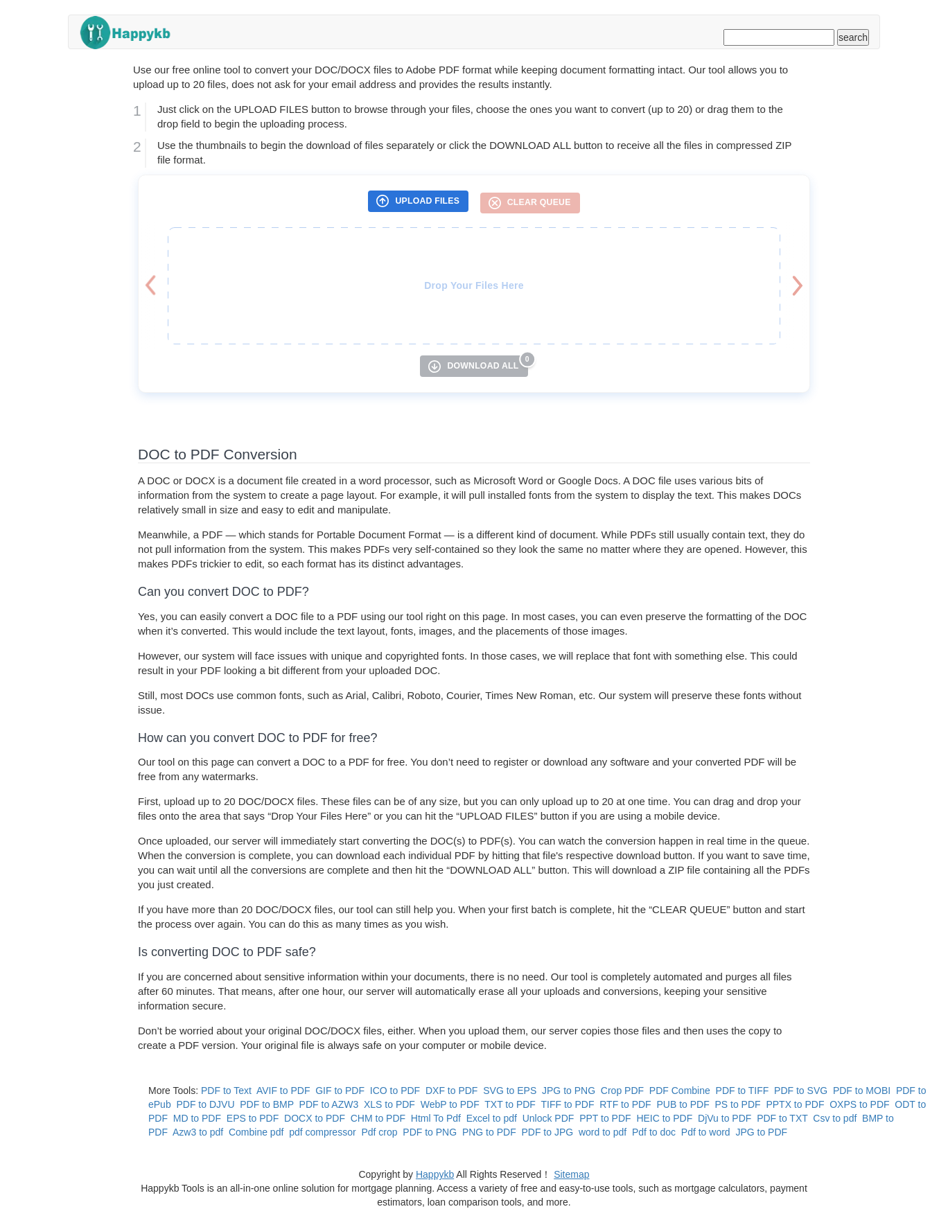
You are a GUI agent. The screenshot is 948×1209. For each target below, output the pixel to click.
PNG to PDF (489, 1132)
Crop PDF (622, 1090)
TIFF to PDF (567, 1104)
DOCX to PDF (314, 1118)
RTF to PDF (625, 1104)
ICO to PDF (395, 1090)
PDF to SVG (800, 1090)
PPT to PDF (605, 1118)
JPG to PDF (761, 1132)
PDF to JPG (547, 1132)
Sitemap (571, 1174)
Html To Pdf (436, 1118)
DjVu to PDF (724, 1118)
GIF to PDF (340, 1090)
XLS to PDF (389, 1104)
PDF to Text (226, 1090)
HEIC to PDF (664, 1118)
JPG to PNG (568, 1090)
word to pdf (602, 1132)
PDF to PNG (430, 1132)
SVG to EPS (509, 1090)
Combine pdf (256, 1132)
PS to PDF (737, 1104)
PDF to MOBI (861, 1090)
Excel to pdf (491, 1118)
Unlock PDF (548, 1118)
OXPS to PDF (859, 1104)
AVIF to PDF (283, 1090)
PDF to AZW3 (329, 1104)
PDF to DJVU (205, 1104)
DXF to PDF (451, 1090)
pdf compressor (322, 1132)
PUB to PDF (682, 1104)
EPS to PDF (253, 1118)
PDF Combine (679, 1090)
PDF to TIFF (742, 1090)
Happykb (435, 1174)
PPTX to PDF (795, 1104)
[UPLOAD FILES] (418, 201)
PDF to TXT (782, 1118)
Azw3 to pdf (198, 1132)
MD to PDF (197, 1118)
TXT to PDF (510, 1104)
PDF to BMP (267, 1104)
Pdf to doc (654, 1132)
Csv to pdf (835, 1118)
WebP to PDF (450, 1104)
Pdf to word (705, 1132)
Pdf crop (379, 1132)
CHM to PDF (378, 1118)
